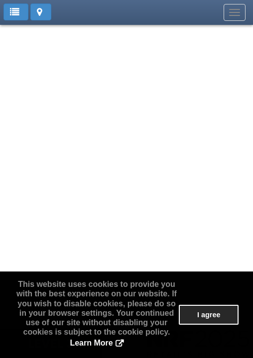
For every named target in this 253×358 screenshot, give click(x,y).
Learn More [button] (91, 343)
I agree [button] (208, 315)
